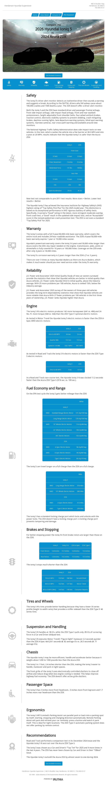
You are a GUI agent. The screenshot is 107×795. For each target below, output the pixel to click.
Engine (50, 87)
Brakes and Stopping (77, 88)
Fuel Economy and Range (63, 88)
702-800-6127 (99, 8)
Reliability (36, 87)
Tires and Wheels (91, 87)
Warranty (23, 87)
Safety (9, 87)
